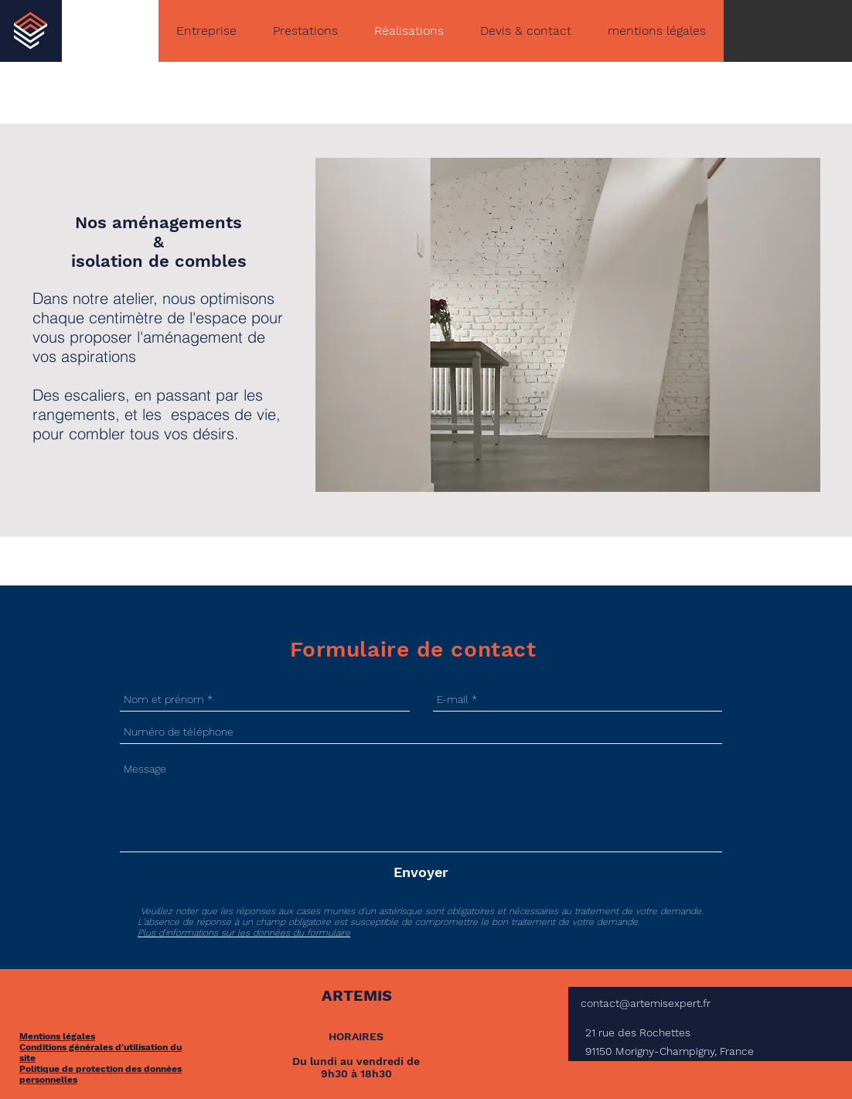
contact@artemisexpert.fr (646, 1003)
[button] (567, 325)
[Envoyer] (421, 872)
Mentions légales (57, 1036)
